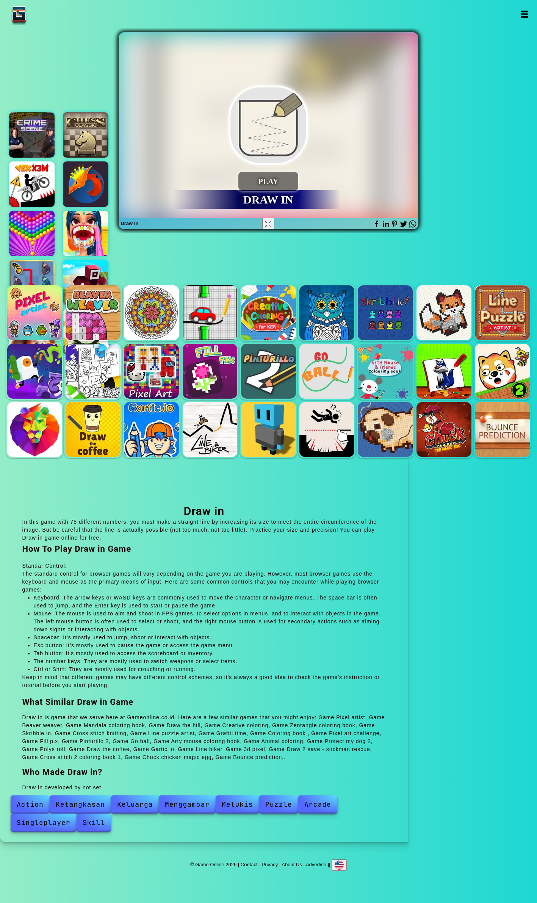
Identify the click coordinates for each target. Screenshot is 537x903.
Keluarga (135, 804)
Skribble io (385, 312)
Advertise (316, 864)
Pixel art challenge (151, 371)
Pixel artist (34, 312)
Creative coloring (268, 312)
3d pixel (268, 429)
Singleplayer (43, 822)
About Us (292, 864)
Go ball (326, 371)
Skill (94, 822)
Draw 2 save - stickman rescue (326, 429)
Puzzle (278, 804)
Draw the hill (210, 312)
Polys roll (34, 429)
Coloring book (93, 371)
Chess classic (85, 135)
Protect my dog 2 (502, 371)
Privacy (270, 864)
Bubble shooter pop (32, 233)
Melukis (237, 804)
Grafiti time (34, 371)
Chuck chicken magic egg (443, 429)
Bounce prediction (502, 429)
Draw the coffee (93, 429)
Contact (249, 864)
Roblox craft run (85, 282)
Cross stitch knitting (443, 312)
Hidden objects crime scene (32, 135)
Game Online (42, 14)
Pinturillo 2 (268, 371)
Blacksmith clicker (85, 184)
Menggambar (187, 804)
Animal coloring (443, 371)
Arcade (317, 804)
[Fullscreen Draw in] (268, 223)
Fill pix (210, 371)
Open (524, 14)
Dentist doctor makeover (85, 233)
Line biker (210, 429)
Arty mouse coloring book (385, 371)
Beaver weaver (93, 312)
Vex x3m (32, 184)
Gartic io (151, 429)
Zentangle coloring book (326, 312)
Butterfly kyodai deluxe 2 (32, 282)
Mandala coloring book (151, 312)
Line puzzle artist (502, 312)
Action (30, 804)
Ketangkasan (80, 804)
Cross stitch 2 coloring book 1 (385, 429)
